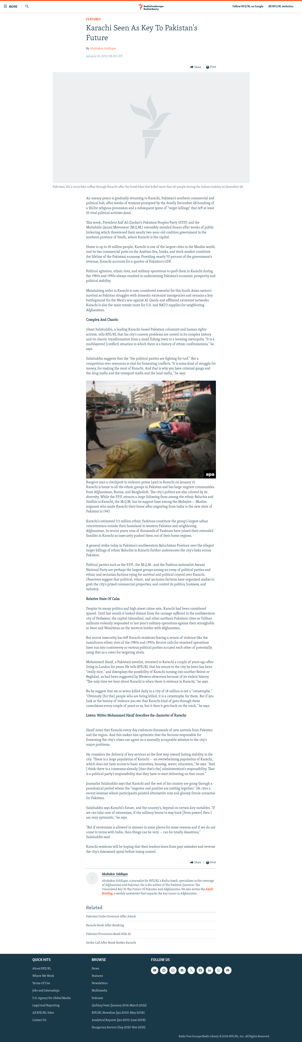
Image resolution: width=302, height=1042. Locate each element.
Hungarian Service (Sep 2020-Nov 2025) (119, 1027)
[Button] (195, 67)
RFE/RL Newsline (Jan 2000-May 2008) (118, 1012)
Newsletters (100, 983)
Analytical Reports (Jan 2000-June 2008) (119, 1020)
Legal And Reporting (46, 1005)
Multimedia (99, 990)
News (95, 968)
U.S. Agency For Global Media (51, 998)
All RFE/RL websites (281, 6)
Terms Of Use (41, 983)
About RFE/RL (41, 968)
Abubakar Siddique (103, 48)
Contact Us (39, 1020)
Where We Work (43, 976)
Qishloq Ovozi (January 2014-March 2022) (119, 1005)
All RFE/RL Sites (43, 1012)
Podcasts (97, 998)
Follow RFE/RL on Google (247, 6)
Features (93, 19)
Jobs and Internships (46, 990)
